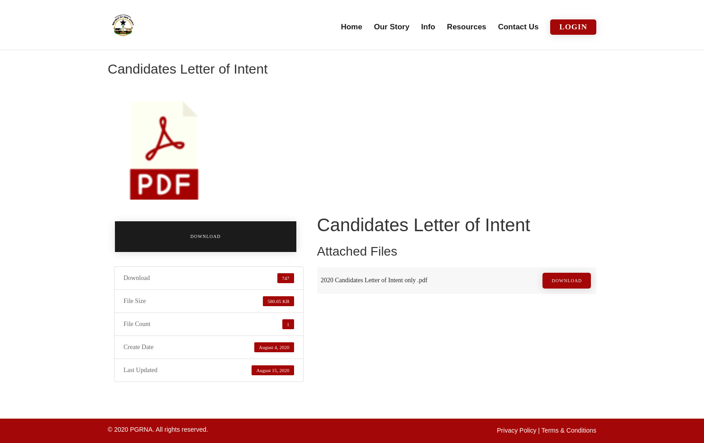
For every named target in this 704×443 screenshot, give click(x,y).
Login (573, 27)
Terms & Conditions (569, 430)
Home (351, 27)
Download (205, 236)
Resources (466, 27)
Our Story (391, 27)
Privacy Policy (516, 430)
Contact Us (518, 27)
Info (428, 27)
